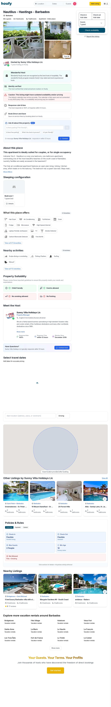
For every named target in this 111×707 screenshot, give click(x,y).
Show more (21, 332)
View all (66, 56)
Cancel (25, 527)
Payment (17, 527)
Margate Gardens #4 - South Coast (54, 599)
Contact (64, 138)
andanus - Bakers (82, 599)
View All (105, 478)
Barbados (9, 15)
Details (10, 203)
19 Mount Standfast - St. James (44, 507)
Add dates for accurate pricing (13, 361)
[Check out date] (98, 17)
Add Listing (95, 4)
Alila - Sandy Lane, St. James (96, 507)
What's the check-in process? (31, 132)
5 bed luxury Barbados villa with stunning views (24, 599)
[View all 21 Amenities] (13, 243)
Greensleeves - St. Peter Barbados (19, 507)
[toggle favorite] (26, 483)
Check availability (92, 30)
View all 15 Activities (13, 269)
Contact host (62, 347)
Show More (7, 172)
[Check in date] (85, 17)
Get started (55, 670)
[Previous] (6, 592)
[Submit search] (74, 3)
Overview (9, 527)
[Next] (105, 499)
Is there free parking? (12, 132)
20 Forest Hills (64, 507)
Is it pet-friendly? (48, 132)
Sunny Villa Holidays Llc (32, 62)
